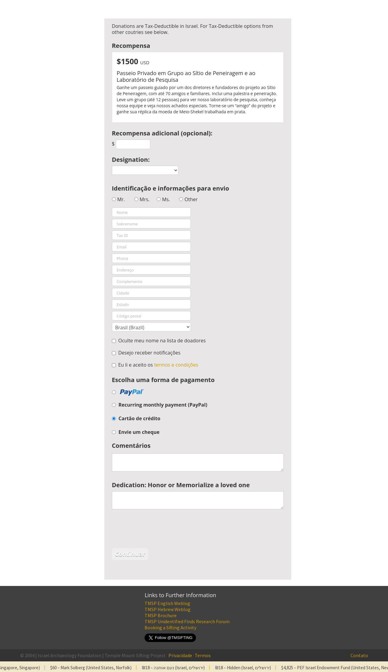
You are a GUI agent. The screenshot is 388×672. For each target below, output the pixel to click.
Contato (359, 655)
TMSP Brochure (161, 615)
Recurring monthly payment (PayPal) (163, 405)
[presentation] (158, 530)
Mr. (121, 199)
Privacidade (180, 655)
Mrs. (145, 199)
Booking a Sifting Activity (170, 627)
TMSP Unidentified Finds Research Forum (187, 621)
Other (190, 199)
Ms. (166, 199)
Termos (203, 655)
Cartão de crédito (139, 418)
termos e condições (176, 364)
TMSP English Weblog (167, 603)
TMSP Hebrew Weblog (168, 609)
